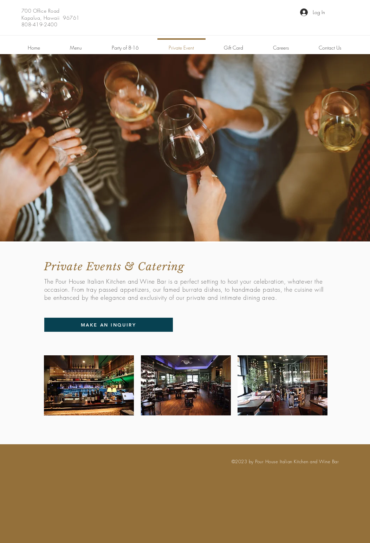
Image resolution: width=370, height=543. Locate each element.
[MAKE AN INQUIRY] (108, 325)
